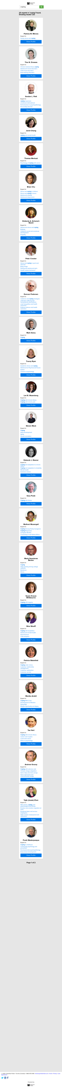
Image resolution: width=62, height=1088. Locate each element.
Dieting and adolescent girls (28, 338)
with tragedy (26, 751)
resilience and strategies (30, 374)
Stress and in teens (28, 251)
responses (25, 124)
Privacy (55, 1073)
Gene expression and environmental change (27, 966)
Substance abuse (25, 590)
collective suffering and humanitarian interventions (28, 377)
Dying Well (23, 880)
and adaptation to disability (30, 587)
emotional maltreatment (27, 125)
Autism (22, 462)
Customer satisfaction (27, 839)
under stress (26, 834)
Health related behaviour (27, 340)
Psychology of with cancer (30, 206)
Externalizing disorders (27, 87)
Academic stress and (28, 458)
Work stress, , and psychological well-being (27, 1002)
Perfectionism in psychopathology (30, 127)
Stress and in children (29, 249)
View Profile (31, 55)
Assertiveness (24, 796)
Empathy (23, 298)
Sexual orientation (25, 547)
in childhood (26, 1043)
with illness (26, 625)
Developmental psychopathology (30, 1048)
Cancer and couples (26, 920)
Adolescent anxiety (26, 253)
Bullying (22, 293)
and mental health (28, 165)
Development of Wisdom (27, 878)
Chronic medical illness (29, 82)
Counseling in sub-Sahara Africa (30, 673)
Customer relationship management (27, 837)
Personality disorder (26, 129)
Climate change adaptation (28, 961)
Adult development (26, 543)
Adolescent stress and (29, 291)
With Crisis (26, 876)
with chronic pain (27, 502)
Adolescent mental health (28, 794)
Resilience (23, 714)
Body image (24, 336)
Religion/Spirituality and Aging (29, 882)
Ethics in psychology (26, 923)
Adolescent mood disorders (28, 84)
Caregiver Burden (25, 671)
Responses (26, 669)
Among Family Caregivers (30, 667)
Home (50, 1073)
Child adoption (24, 798)
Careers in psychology (27, 464)
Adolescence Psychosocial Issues (30, 460)
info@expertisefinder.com (41, 1073)
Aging (22, 545)
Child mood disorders (27, 86)
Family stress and (27, 40)
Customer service (25, 841)
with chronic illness (28, 500)
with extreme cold (28, 960)
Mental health (24, 589)
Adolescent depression (27, 255)
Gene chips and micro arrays (29, 963)
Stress (22, 716)
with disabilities (27, 792)
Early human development (28, 1050)
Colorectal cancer (25, 922)
